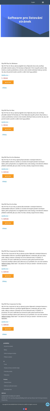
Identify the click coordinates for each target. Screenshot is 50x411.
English (33, 2)
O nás (5, 364)
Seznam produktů (8, 346)
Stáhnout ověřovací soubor (10, 386)
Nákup (5, 349)
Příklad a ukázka (8, 357)
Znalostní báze (7, 382)
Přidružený (6, 375)
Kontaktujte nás (8, 389)
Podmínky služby (8, 371)
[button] (42, 2)
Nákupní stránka (6, 263)
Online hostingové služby (10, 353)
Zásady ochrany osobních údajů (11, 368)
